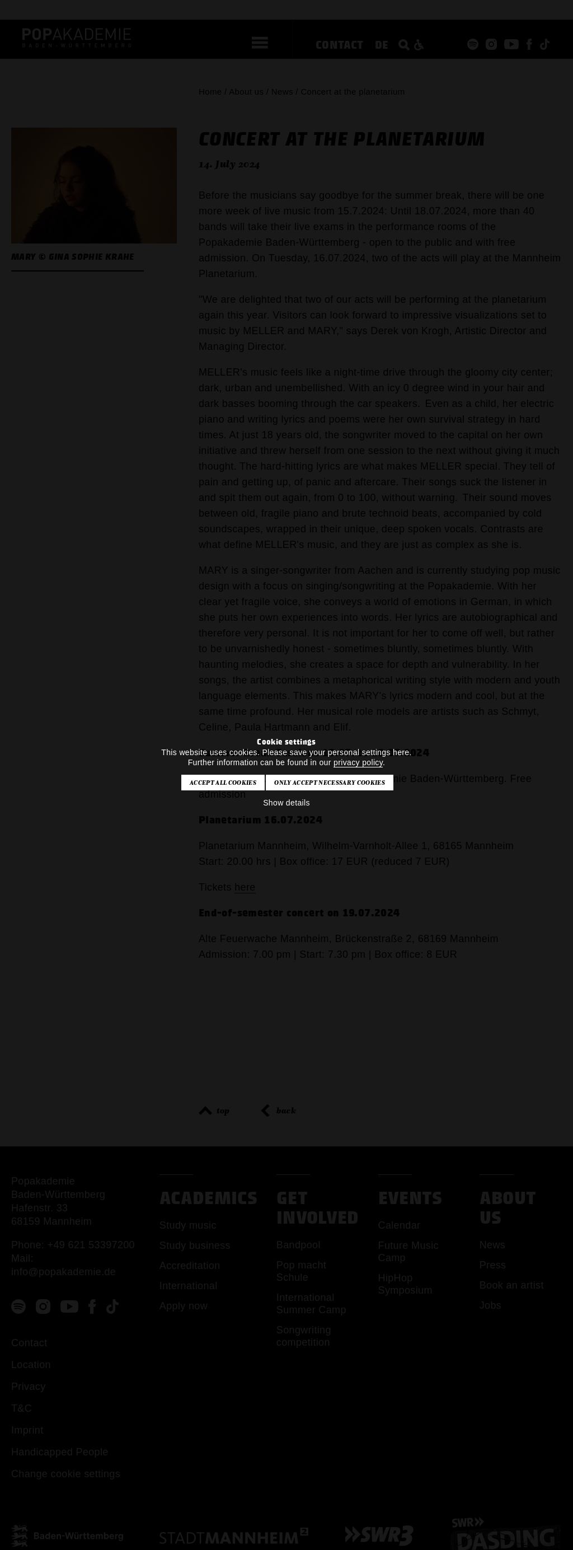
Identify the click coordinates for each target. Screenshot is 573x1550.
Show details (286, 802)
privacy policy (358, 762)
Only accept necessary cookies (329, 782)
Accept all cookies (223, 782)
